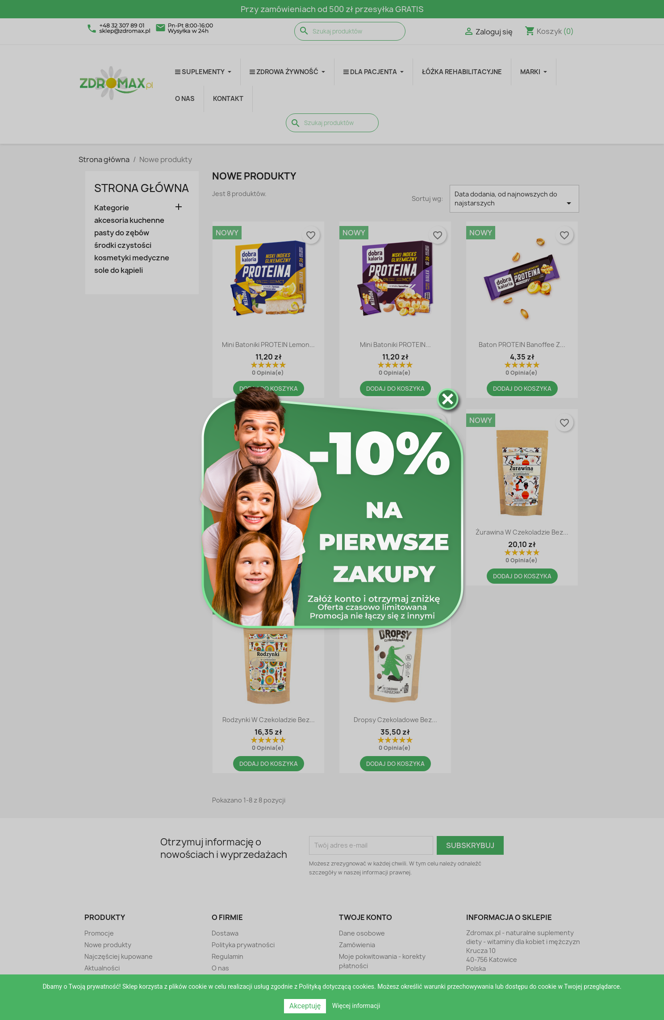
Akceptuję (305, 1006)
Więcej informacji (356, 1005)
